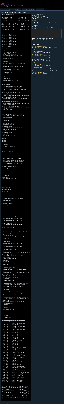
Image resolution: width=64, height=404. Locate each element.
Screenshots (40, 9)
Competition (25, 9)
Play (7, 9)
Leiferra (41, 21)
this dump (35, 15)
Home (2, 9)
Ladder (12, 9)
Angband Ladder (40, 17)
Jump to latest (35, 20)
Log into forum (50, 27)
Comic (32, 9)
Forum (18, 9)
